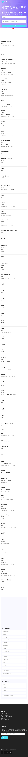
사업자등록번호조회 (5, 713)
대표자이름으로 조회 (5, 719)
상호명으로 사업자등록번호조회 (7, 716)
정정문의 (2, 721)
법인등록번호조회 (4, 715)
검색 (14, 25)
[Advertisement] (14, 35)
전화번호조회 (3, 718)
